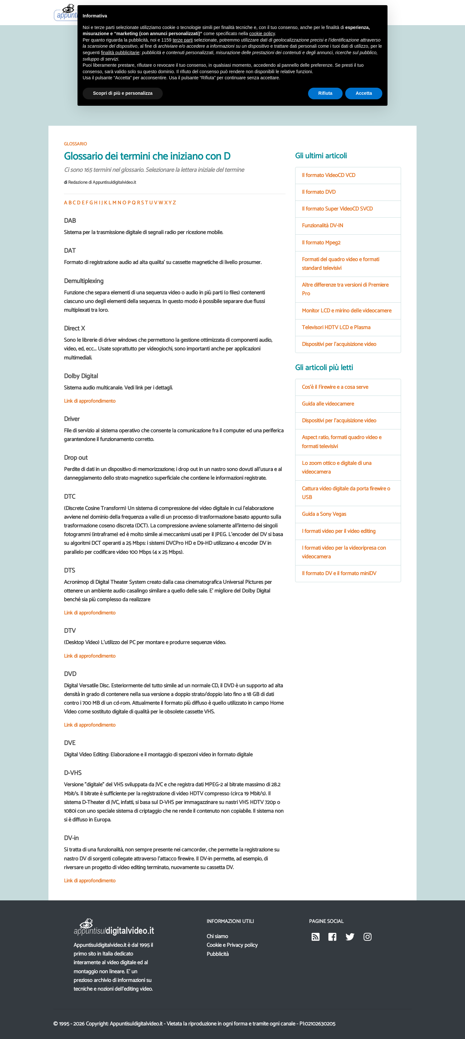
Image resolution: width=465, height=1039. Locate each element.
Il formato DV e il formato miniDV (339, 573)
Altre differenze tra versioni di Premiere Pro (345, 289)
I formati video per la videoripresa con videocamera (344, 552)
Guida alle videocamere (328, 403)
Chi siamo (217, 936)
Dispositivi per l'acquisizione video (339, 344)
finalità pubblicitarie (120, 52)
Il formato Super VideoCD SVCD (337, 208)
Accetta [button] (364, 93)
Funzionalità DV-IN (322, 225)
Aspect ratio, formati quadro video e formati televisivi (341, 442)
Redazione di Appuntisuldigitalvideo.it (102, 182)
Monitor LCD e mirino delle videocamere (346, 310)
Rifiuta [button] (325, 93)
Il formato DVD (319, 192)
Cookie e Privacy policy (232, 945)
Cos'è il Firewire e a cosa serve (335, 387)
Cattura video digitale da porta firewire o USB (346, 493)
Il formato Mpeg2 (321, 242)
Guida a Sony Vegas (324, 514)
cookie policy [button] (262, 33)
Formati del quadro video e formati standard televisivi (340, 264)
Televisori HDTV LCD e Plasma (336, 327)
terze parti (183, 40)
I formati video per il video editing (339, 531)
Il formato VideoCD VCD (328, 175)
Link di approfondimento (90, 401)
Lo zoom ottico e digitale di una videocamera (336, 467)
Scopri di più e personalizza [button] (122, 93)
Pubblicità (218, 954)
